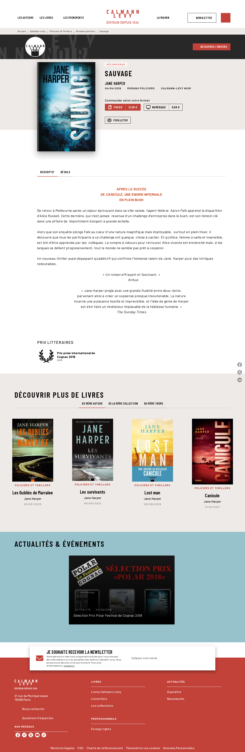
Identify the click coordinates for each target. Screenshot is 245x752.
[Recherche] (225, 18)
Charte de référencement (105, 748)
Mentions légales (62, 748)
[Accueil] (123, 17)
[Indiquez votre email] (164, 658)
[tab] (26, 17)
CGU (80, 748)
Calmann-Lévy (38, 31)
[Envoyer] (204, 658)
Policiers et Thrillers (61, 31)
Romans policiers (86, 31)
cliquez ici (69, 665)
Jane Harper (115, 83)
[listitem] (18, 735)
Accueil (22, 31)
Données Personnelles (178, 748)
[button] (202, 18)
